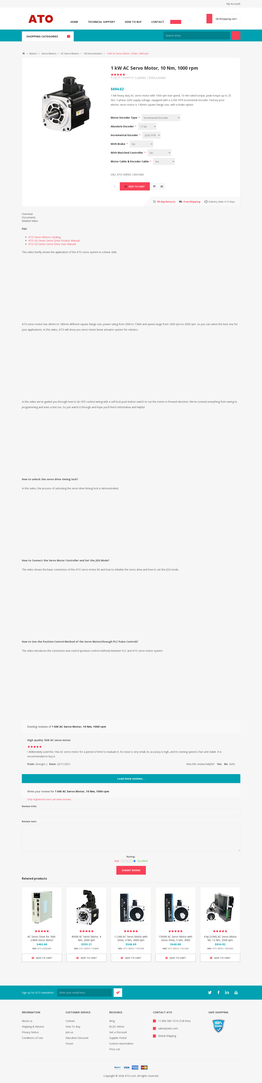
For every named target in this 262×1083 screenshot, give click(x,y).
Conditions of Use (32, 1038)
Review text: (29, 821)
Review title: (29, 806)
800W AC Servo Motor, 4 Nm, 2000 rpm (86, 938)
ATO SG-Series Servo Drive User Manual (52, 244)
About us (27, 1021)
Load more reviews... (131, 778)
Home (74, 22)
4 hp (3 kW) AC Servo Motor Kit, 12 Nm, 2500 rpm (220, 938)
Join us (69, 1032)
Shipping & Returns (33, 1026)
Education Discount (77, 1038)
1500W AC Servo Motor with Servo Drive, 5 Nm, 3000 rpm (175, 940)
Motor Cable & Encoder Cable (130, 161)
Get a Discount (118, 1032)
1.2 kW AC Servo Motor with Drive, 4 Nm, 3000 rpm (130, 938)
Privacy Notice (30, 1032)
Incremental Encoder (125, 135)
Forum (69, 1043)
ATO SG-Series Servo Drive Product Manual (54, 240)
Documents (29, 217)
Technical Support (101, 22)
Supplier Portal (117, 1038)
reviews (140, 77)
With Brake (118, 144)
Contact (157, 22)
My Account (233, 3)
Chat (175, 21)
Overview (27, 214)
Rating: (131, 856)
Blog (112, 1021)
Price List (114, 1049)
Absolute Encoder (123, 126)
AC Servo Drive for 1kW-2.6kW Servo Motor (41, 938)
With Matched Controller (127, 152)
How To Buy (133, 22)
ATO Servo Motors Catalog (44, 237)
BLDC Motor (116, 1026)
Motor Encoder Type (124, 117)
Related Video (30, 221)
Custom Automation (121, 1043)
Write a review (157, 77)
